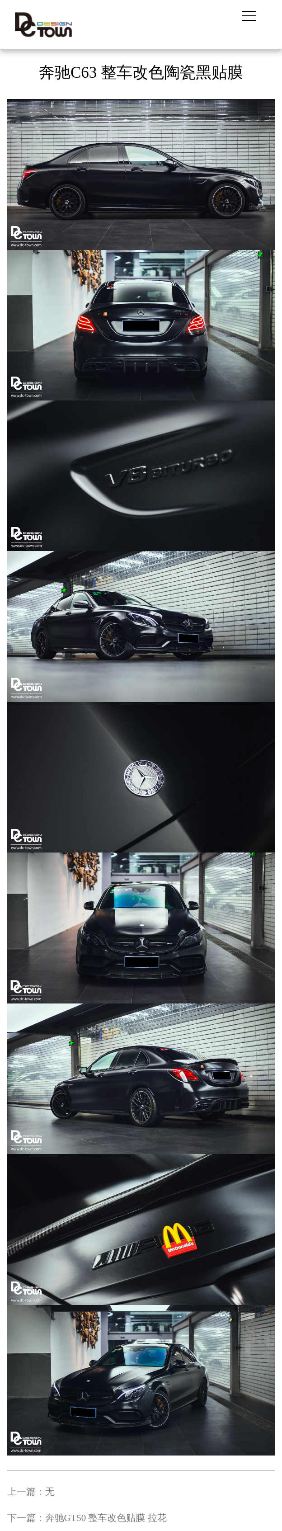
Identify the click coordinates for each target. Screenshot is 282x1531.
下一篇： (87, 1517)
